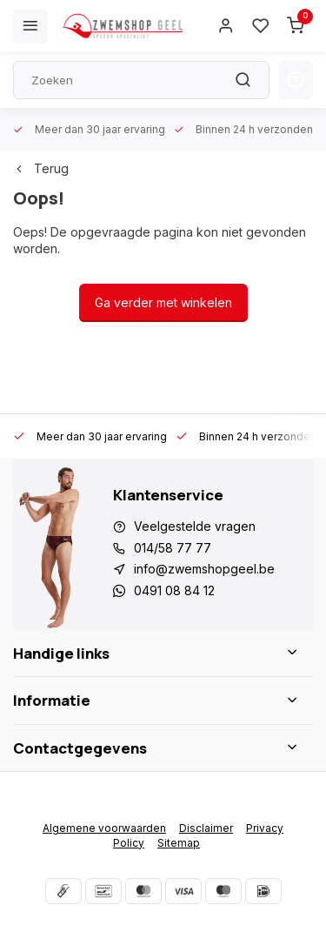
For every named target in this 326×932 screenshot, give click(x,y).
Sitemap (178, 842)
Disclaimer (206, 828)
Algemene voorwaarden (104, 828)
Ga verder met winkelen (163, 302)
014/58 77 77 (172, 547)
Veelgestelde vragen (195, 526)
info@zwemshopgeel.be (204, 568)
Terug (41, 168)
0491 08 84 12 (174, 590)
